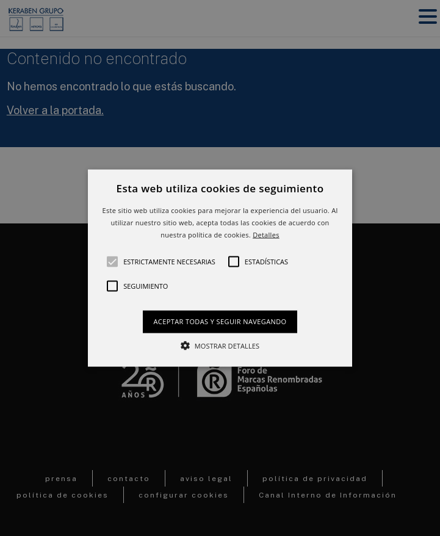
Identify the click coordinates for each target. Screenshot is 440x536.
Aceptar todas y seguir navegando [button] (219, 321)
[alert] (220, 268)
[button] (220, 268)
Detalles (266, 234)
